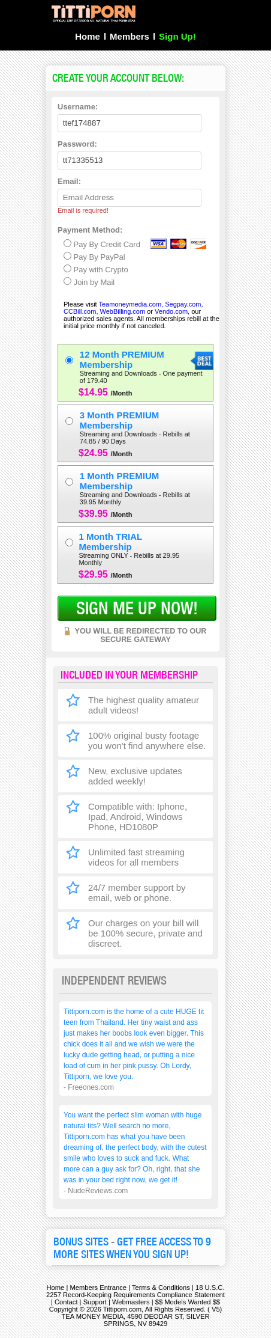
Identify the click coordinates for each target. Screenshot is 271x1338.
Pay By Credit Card (102, 244)
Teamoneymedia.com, (131, 304)
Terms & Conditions (161, 1287)
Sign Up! (177, 36)
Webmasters (131, 1302)
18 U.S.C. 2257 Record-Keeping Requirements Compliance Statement (135, 1291)
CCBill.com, (81, 311)
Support (95, 1302)
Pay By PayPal (94, 256)
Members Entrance (98, 1287)
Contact (66, 1302)
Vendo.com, (172, 311)
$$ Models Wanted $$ (187, 1302)
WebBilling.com (123, 311)
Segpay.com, (184, 304)
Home (87, 36)
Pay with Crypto (96, 269)
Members (129, 36)
